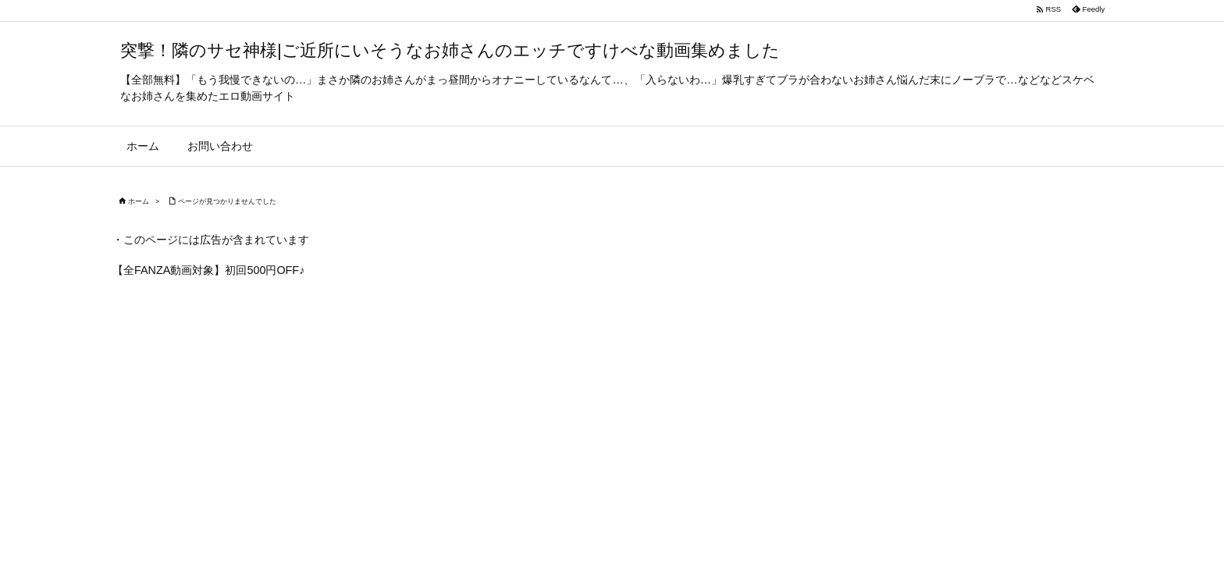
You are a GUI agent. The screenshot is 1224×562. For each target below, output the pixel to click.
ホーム (138, 201)
